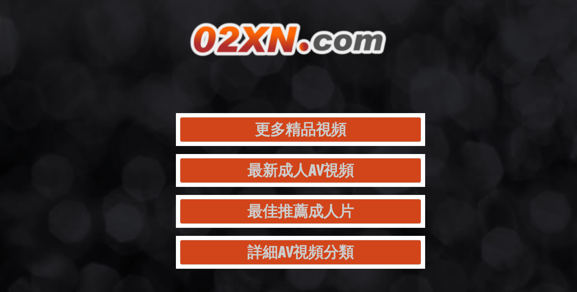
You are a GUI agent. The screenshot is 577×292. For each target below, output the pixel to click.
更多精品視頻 (300, 129)
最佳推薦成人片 (300, 211)
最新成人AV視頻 (300, 170)
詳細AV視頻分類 (300, 252)
